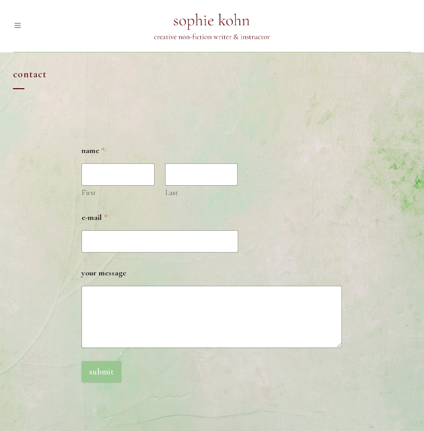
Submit (101, 371)
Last (171, 192)
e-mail (94, 218)
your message (103, 273)
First (88, 192)
